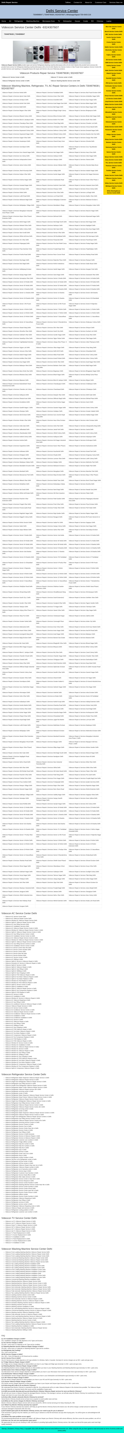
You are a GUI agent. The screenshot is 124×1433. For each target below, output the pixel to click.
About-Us (88, 2)
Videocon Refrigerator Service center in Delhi (15, 81)
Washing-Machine (32, 21)
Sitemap (4, 1428)
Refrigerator (18, 21)
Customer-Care (100, 2)
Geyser (77, 21)
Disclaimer (11, 1428)
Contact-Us (78, 2)
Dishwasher (67, 21)
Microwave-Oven (48, 21)
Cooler (85, 21)
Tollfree (68, 2)
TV (59, 21)
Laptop (108, 21)
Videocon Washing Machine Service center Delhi (65, 81)
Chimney (100, 21)
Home (4, 21)
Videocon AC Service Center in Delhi (13, 77)
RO (92, 21)
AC (10, 21)
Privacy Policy (19, 1428)
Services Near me (115, 2)
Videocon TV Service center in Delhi (61, 77)
